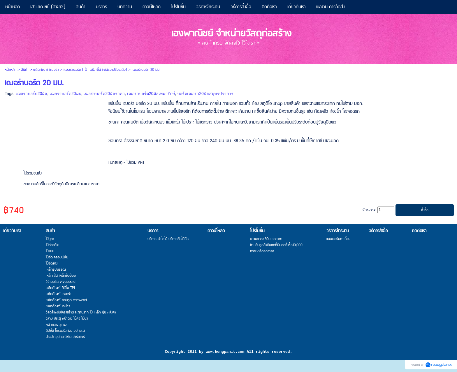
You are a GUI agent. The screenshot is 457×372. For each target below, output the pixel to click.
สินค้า (25, 70)
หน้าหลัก (10, 70)
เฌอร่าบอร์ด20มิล (32, 93)
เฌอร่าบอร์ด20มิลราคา (104, 93)
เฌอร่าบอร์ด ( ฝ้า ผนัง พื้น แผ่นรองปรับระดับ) (95, 70)
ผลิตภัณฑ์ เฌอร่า (46, 70)
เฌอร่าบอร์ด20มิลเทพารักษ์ (151, 93)
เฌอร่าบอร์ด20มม (65, 93)
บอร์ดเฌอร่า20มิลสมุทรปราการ (205, 93)
